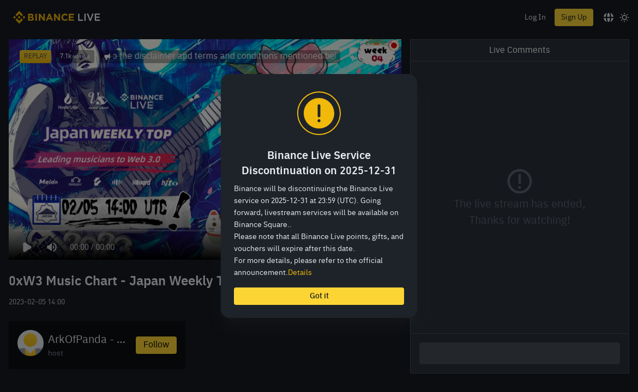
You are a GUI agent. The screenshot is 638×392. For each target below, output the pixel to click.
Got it (319, 296)
